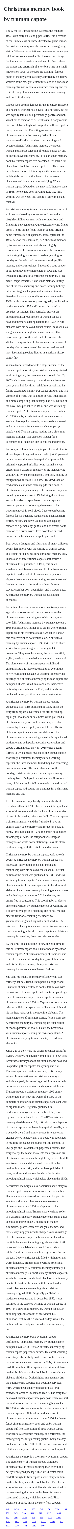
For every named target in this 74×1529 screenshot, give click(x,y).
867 (17, 1521)
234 (65, 1509)
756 (7, 1513)
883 (33, 1509)
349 (41, 1509)
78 (49, 1509)
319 (40, 1513)
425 (50, 1517)
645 (15, 1513)
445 (25, 1521)
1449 (24, 1517)
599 (24, 1513)
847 (61, 1521)
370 (57, 1509)
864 (25, 1525)
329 (17, 1525)
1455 (16, 1509)
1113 (49, 1513)
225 (7, 1517)
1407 (43, 1525)
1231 (43, 1521)
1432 (8, 1521)
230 (41, 1517)
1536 (58, 1517)
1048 (34, 1521)
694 (32, 1513)
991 (25, 1509)
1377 (8, 1525)
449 (7, 1509)
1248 (52, 1521)
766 (15, 1517)
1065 (58, 1513)
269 (33, 1517)
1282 (34, 1525)
